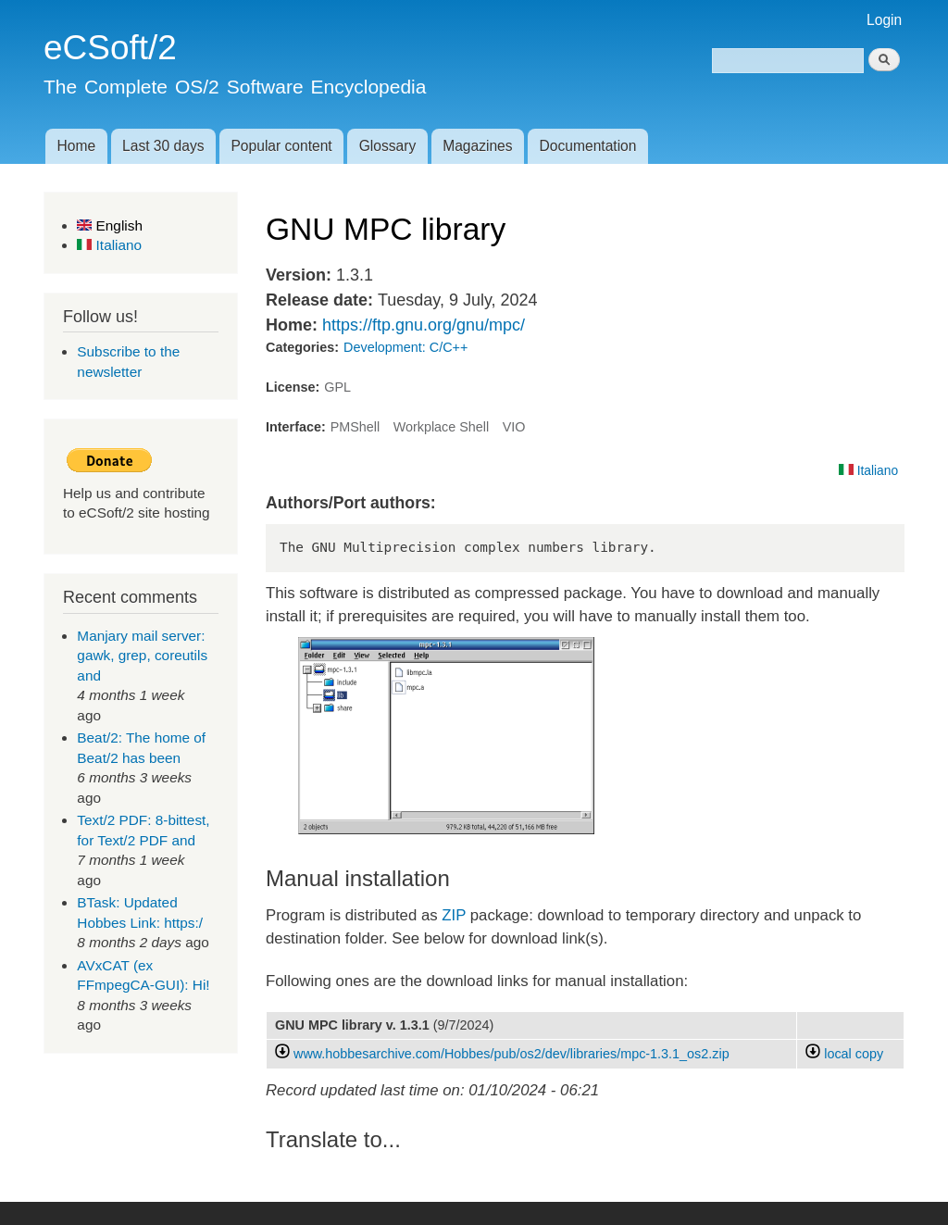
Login (884, 20)
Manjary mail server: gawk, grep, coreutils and (142, 655)
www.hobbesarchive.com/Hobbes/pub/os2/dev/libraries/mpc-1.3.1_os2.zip (511, 1053)
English (110, 225)
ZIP (454, 915)
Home (75, 146)
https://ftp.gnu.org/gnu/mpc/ (423, 325)
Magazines (477, 146)
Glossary (388, 146)
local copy (844, 1053)
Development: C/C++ (405, 347)
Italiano (109, 245)
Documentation (588, 146)
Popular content (281, 146)
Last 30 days (163, 146)
